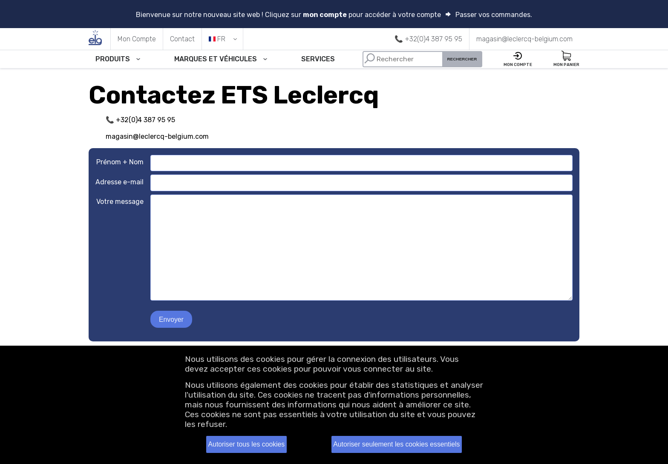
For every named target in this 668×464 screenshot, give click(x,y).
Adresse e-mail (119, 182)
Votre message (120, 202)
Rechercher (465, 59)
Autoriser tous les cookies (246, 444)
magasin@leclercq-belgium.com (157, 137)
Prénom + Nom (120, 163)
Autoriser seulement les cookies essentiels (396, 444)
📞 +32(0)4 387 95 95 (140, 121)
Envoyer (171, 320)
